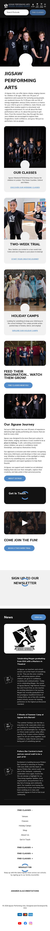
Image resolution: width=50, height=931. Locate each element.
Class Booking (41, 5)
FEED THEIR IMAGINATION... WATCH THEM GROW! (23, 374)
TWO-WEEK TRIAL (25, 244)
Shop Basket (37, 5)
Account (33, 5)
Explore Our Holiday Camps (25, 331)
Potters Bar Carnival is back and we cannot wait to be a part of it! (29, 754)
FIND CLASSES (38, 12)
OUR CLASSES (25, 173)
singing (16, 440)
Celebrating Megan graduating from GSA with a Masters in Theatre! (31, 661)
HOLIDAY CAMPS (25, 316)
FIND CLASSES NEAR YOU (18, 385)
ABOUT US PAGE (15, 478)
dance (25, 440)
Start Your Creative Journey (25, 259)
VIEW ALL (38, 617)
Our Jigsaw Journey (19, 424)
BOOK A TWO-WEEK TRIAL (19, 548)
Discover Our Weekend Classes (25, 187)
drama (10, 440)
